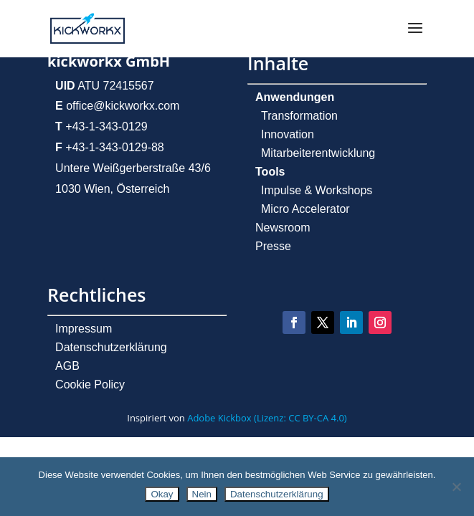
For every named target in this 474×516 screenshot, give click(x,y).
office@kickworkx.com (121, 106)
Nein (202, 494)
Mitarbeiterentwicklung (318, 153)
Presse (273, 246)
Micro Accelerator (305, 209)
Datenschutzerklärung (111, 347)
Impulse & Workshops (316, 190)
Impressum (83, 328)
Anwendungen (294, 97)
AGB (67, 366)
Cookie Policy (90, 384)
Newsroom (282, 227)
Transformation (299, 116)
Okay (162, 494)
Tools (270, 172)
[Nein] (456, 486)
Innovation (287, 134)
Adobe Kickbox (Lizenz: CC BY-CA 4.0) (267, 417)
